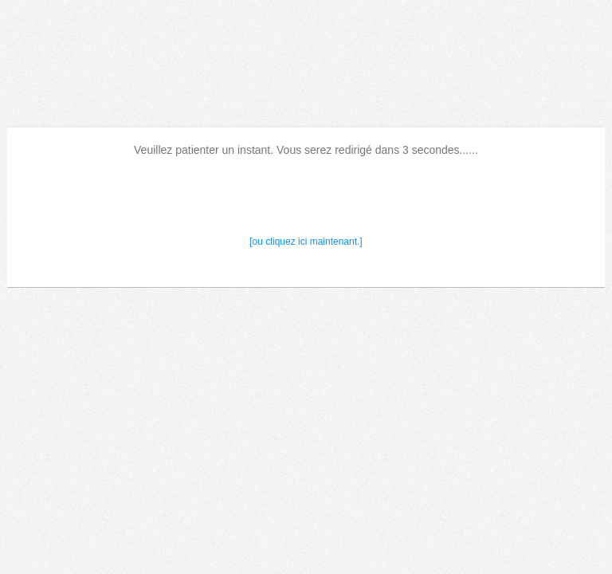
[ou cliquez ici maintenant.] (305, 241)
